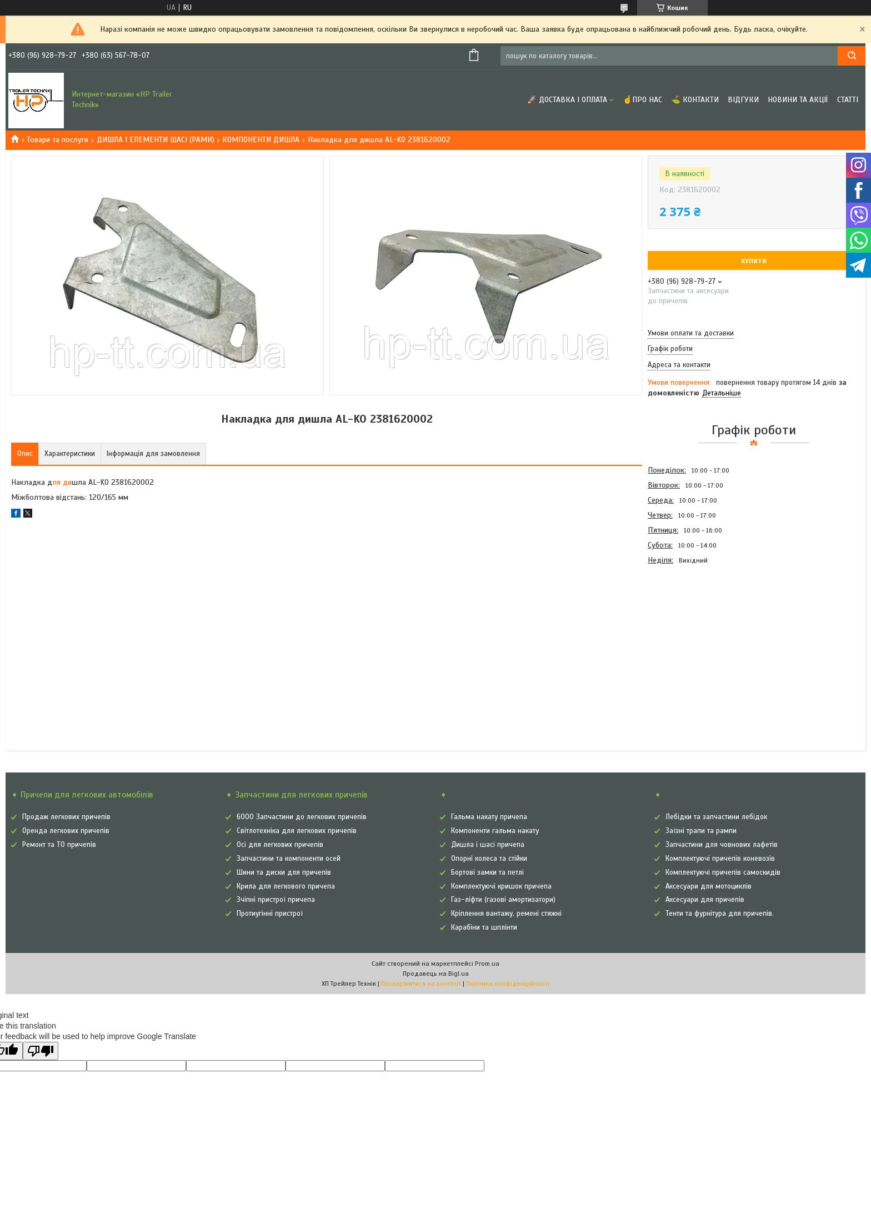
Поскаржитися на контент (421, 983)
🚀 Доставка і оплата (567, 99)
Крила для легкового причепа (286, 886)
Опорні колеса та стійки (489, 858)
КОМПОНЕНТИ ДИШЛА (260, 139)
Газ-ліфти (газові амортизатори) (503, 899)
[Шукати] (851, 56)
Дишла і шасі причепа (487, 844)
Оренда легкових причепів (65, 830)
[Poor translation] (40, 1051)
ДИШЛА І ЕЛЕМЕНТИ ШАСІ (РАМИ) (155, 139)
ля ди (62, 482)
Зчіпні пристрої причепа (276, 899)
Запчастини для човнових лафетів (721, 844)
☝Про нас (642, 99)
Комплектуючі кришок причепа (501, 886)
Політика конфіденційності (507, 983)
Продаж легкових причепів (66, 816)
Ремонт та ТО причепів (59, 844)
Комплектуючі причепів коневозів (720, 858)
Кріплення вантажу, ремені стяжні (506, 913)
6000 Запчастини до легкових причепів (302, 816)
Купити (754, 261)
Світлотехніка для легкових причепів (297, 830)
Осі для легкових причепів (280, 844)
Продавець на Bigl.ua (436, 973)
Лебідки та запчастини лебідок (716, 816)
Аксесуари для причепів (704, 899)
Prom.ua (487, 963)
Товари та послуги (57, 139)
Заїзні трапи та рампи (701, 830)
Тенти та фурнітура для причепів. (719, 913)
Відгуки (743, 99)
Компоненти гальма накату (495, 830)
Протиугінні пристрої (270, 913)
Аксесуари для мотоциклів (708, 886)
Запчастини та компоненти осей (289, 858)
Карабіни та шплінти (484, 927)
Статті (847, 99)
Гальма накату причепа (489, 816)
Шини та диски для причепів (284, 872)
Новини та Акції (798, 99)
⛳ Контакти (695, 99)
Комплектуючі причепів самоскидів (722, 872)
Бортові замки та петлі (487, 872)
